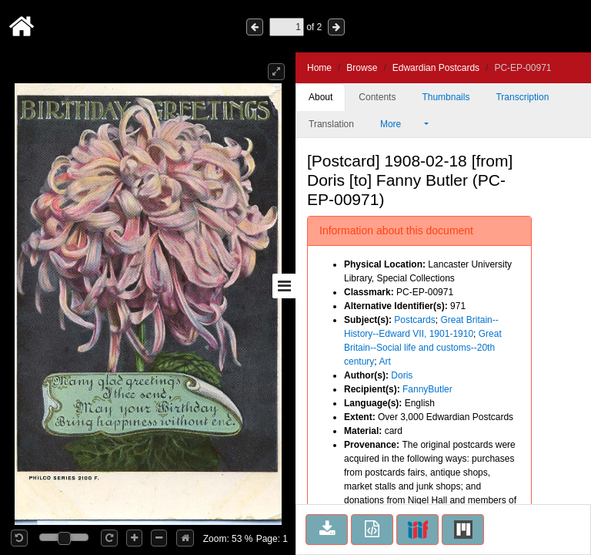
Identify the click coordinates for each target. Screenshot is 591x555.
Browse (361, 67)
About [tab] (320, 97)
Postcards (414, 319)
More (401, 124)
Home (319, 67)
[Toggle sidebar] (284, 286)
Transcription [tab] (522, 97)
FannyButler (427, 389)
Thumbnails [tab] (445, 97)
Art (384, 361)
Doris (401, 375)
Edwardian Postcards (435, 67)
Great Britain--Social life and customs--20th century (423, 347)
